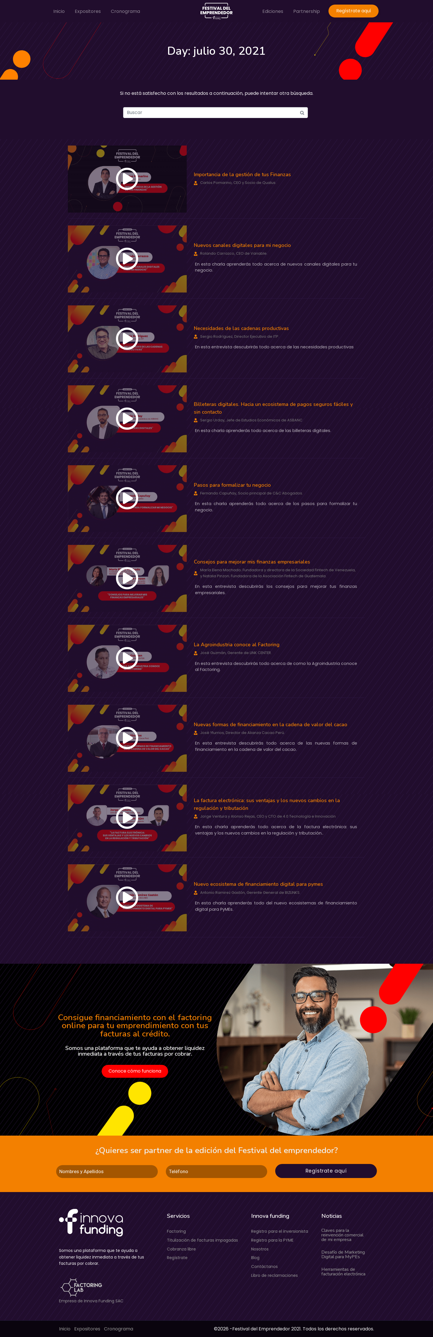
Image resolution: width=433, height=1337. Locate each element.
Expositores (88, 11)
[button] (127, 179)
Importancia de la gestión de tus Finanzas (242, 174)
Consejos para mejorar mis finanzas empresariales (252, 561)
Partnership (306, 11)
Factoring (176, 1231)
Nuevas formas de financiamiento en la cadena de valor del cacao (270, 724)
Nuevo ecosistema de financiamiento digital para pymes (258, 884)
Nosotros (260, 1249)
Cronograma (125, 11)
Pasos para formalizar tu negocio (232, 485)
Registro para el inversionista (279, 1231)
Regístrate (177, 1258)
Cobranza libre (181, 1249)
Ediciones (272, 11)
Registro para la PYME (272, 1240)
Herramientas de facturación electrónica (343, 1271)
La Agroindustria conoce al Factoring (237, 644)
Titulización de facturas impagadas (202, 1240)
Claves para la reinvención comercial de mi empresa (342, 1235)
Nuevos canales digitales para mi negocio (242, 245)
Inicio (59, 11)
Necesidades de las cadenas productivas (241, 328)
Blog (255, 1258)
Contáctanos (264, 1266)
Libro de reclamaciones (274, 1275)
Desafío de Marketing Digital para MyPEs (343, 1254)
